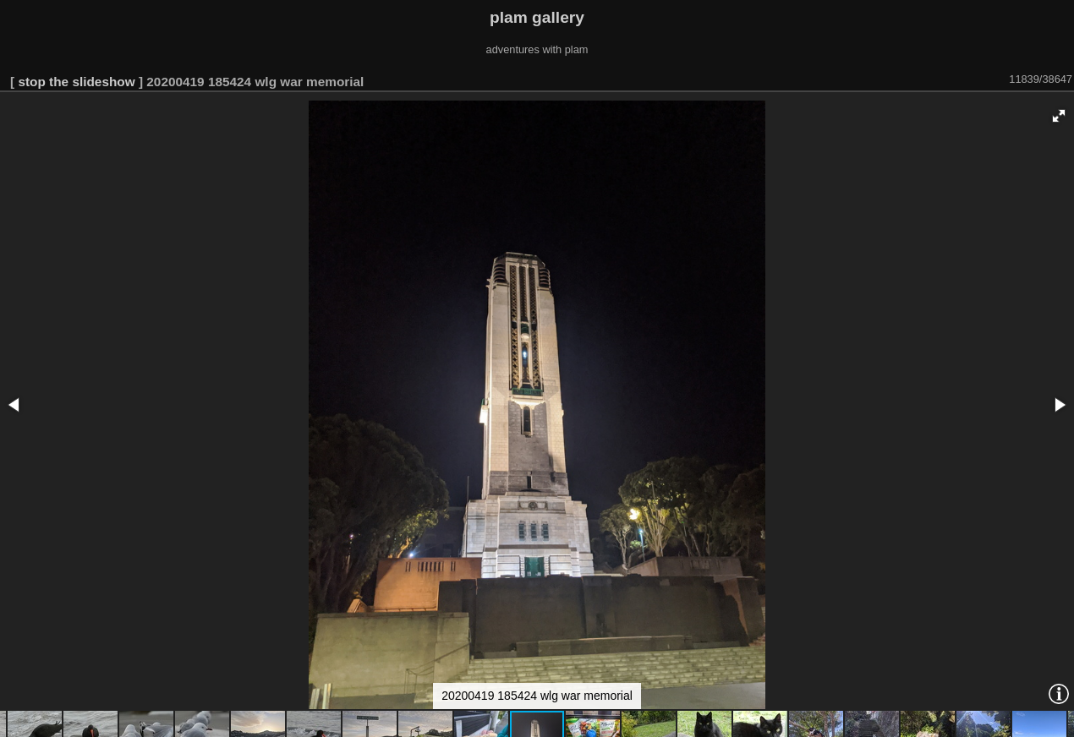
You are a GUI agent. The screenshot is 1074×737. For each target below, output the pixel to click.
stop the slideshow (76, 81)
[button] (1058, 115)
